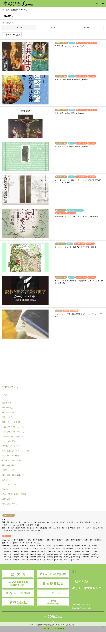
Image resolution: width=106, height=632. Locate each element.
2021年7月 (24, 560)
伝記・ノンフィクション (13, 427)
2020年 (54, 540)
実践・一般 (7, 417)
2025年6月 (93, 545)
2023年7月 (7, 554)
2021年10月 (95, 557)
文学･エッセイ (9, 484)
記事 (6, 480)
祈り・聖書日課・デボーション (15, 451)
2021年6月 (33, 560)
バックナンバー (7, 540)
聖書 (5, 489)
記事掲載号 (5, 545)
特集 (27, 543)
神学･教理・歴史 (10, 412)
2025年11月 (50, 545)
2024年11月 (60, 548)
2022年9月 (95, 554)
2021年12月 (76, 557)
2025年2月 (33, 548)
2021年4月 (50, 560)
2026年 (16, 540)
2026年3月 (14, 545)
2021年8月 (16, 560)
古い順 (53, 27)
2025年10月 (59, 545)
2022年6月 (24, 557)
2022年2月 (58, 557)
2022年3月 (50, 557)
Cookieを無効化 (58, 628)
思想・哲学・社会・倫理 (13, 436)
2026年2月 (23, 545)
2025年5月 (7, 548)
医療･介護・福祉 (9, 465)
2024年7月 (95, 548)
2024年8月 (86, 548)
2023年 (35, 540)
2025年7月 (85, 545)
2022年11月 (77, 554)
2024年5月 (16, 551)
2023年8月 (95, 551)
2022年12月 (67, 554)
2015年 (86, 540)
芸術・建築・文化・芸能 (13, 475)
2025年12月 (40, 545)
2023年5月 (24, 554)
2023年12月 (59, 551)
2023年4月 (33, 554)
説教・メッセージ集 (11, 422)
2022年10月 (86, 554)
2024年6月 (7, 551)
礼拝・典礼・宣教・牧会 (13, 432)
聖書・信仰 (7, 408)
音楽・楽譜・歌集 (10, 504)
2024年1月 (50, 551)
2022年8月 (7, 557)
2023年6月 (16, 554)
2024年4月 (24, 551)
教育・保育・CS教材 (11, 456)
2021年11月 (85, 557)
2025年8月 (76, 545)
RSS (53, 621)
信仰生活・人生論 (10, 446)
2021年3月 (58, 560)
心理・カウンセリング (11, 460)
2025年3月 (24, 548)
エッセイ (10, 543)
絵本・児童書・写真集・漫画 (14, 494)
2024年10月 (69, 548)
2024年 (29, 540)
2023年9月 (86, 551)
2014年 (92, 540)
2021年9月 (7, 560)
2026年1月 (31, 545)
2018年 (67, 540)
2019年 (60, 540)
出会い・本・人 (19, 543)
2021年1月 (75, 560)
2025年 (22, 540)
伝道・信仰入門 (9, 441)
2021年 (48, 540)
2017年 (73, 540)
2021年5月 (41, 560)
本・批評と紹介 (36, 543)
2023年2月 (50, 554)
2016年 (79, 540)
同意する (46, 628)
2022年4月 (41, 557)
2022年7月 (16, 557)
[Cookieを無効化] (103, 627)
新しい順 (19, 27)
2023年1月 (58, 554)
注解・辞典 (8, 499)
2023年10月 (78, 551)
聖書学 (6, 403)
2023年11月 (68, 551)
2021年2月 (67, 560)
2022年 (41, 540)
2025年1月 (41, 548)
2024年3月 (33, 551)
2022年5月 (33, 557)
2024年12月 (50, 548)
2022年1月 (67, 557)
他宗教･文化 (8, 470)
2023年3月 (41, 554)
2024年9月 (78, 548)
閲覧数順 (87, 27)
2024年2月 (41, 551)
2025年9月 (68, 545)
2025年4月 (16, 548)
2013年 (98, 540)
